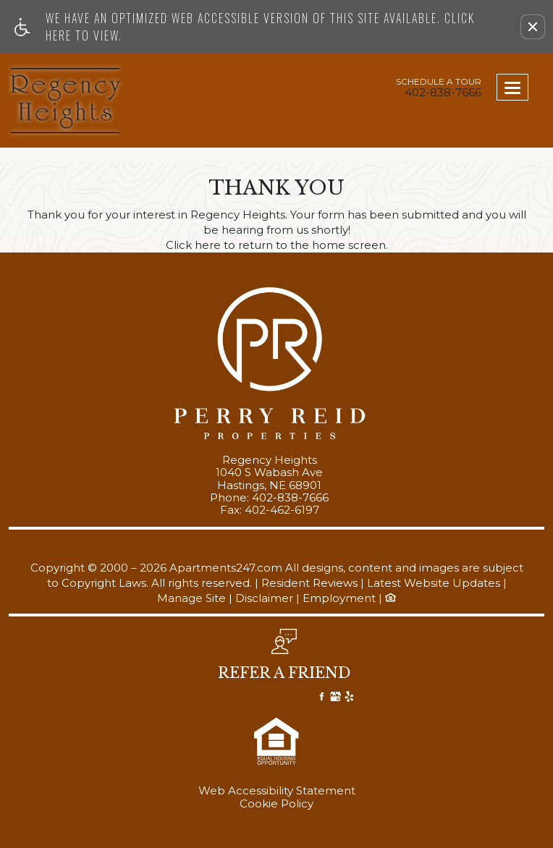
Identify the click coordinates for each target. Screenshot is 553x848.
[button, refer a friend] (284, 658)
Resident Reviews (309, 583)
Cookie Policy (276, 803)
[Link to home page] (66, 100)
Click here (193, 245)
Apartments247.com (225, 568)
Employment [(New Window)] (339, 599)
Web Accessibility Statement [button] (276, 790)
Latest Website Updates (433, 583)
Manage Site (191, 599)
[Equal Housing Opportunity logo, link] (390, 598)
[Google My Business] (335, 698)
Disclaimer (264, 599)
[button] (532, 26)
